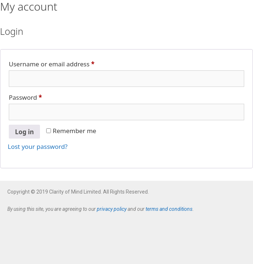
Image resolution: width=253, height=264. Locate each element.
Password (38, 96)
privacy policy (111, 209)
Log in (24, 132)
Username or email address (65, 63)
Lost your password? (37, 146)
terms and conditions (169, 209)
